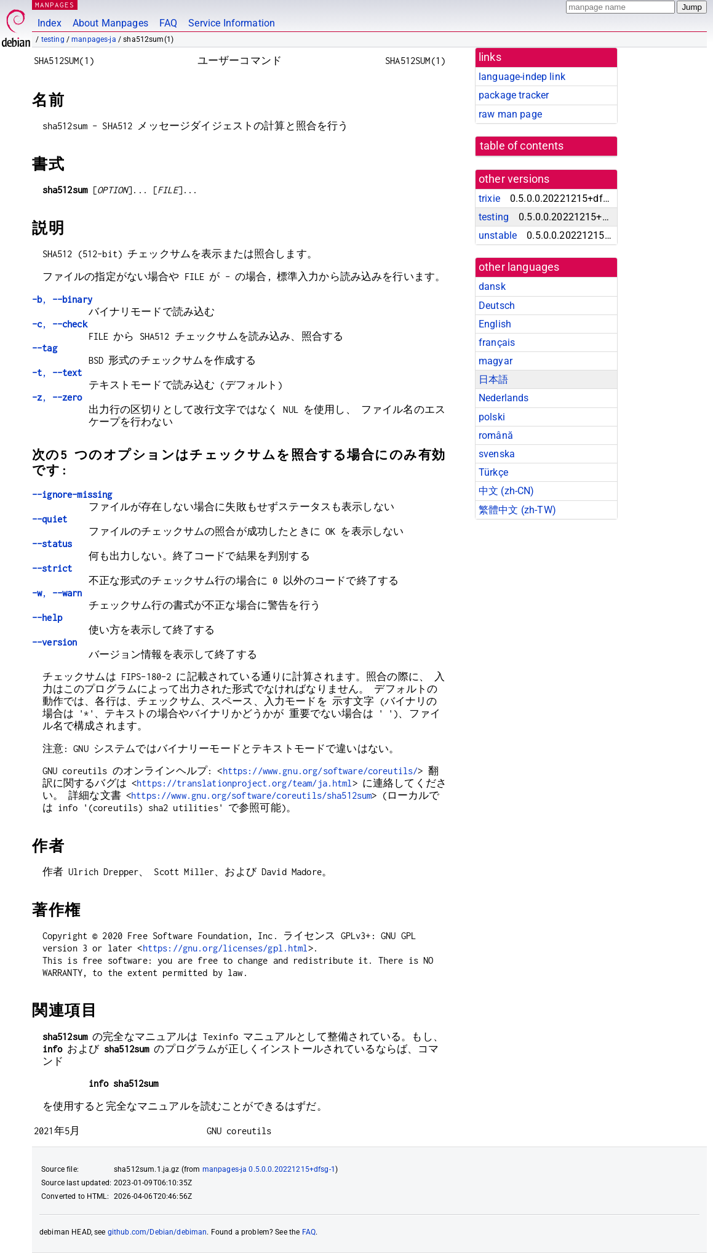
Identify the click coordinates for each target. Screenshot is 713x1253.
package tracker (514, 95)
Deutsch (497, 305)
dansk (492, 286)
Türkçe (493, 472)
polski (492, 417)
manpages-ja (93, 39)
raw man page (510, 114)
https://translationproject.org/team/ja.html (244, 783)
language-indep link (522, 76)
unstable (498, 235)
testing (53, 39)
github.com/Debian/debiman (157, 1232)
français (497, 342)
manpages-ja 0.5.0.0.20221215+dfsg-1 (268, 1169)
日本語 (493, 379)
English (495, 324)
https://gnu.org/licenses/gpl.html (225, 948)
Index (50, 23)
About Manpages (110, 23)
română (496, 435)
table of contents (522, 146)
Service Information (231, 23)
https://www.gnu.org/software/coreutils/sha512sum (251, 795)
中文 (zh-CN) (507, 491)
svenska (497, 454)
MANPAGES (54, 5)
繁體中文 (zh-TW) (517, 510)
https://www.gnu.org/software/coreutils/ (320, 771)
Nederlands (504, 398)
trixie (489, 198)
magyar (495, 361)
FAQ (168, 23)
